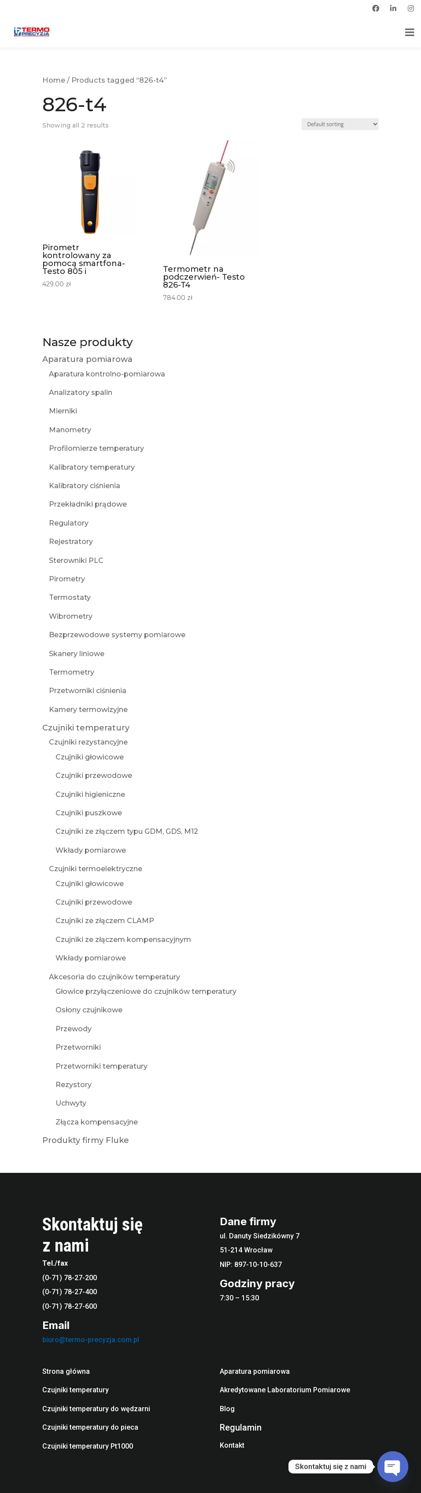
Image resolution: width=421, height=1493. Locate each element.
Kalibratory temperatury (92, 467)
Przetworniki (78, 1047)
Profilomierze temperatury (96, 448)
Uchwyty (70, 1103)
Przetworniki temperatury (101, 1066)
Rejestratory (71, 541)
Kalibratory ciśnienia (84, 486)
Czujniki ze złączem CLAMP (104, 920)
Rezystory (73, 1085)
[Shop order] (340, 124)
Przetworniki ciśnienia (87, 690)
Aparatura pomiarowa (87, 359)
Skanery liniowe (76, 654)
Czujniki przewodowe (93, 775)
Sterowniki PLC (76, 560)
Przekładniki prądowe (88, 504)
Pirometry (67, 579)
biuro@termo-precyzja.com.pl (90, 1340)
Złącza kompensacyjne (96, 1122)
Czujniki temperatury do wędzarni (96, 1409)
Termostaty (70, 597)
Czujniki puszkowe (88, 813)
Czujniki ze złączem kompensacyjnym (123, 939)
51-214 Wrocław (246, 1250)
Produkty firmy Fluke (85, 1140)
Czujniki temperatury (85, 728)
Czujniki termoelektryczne (95, 869)
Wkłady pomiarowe (90, 850)
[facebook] (375, 8)
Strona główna (66, 1371)
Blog (227, 1409)
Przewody (73, 1029)
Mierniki (63, 411)
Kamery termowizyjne (88, 709)
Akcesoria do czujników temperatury (114, 977)
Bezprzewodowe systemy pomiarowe (117, 635)
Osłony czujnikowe (88, 1010)
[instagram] (410, 8)
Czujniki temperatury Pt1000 (87, 1446)
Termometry (71, 672)
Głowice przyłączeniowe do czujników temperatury (145, 991)
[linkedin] (393, 8)
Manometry (70, 430)
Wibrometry (70, 616)
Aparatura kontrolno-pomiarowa (107, 374)
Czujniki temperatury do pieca (90, 1427)
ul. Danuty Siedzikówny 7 (259, 1236)
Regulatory (69, 523)
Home (53, 80)
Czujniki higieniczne (90, 794)
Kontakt (232, 1445)
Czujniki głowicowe (89, 757)
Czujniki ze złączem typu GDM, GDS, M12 (126, 831)
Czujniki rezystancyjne (88, 742)
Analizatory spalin (80, 392)
